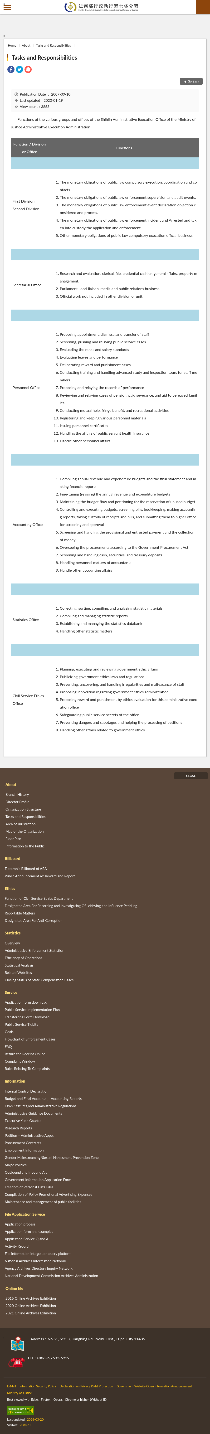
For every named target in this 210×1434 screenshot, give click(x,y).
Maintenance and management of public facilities (43, 1202)
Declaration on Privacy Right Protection (86, 1386)
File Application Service (25, 1214)
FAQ (8, 1046)
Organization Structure (23, 809)
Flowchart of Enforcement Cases (30, 1039)
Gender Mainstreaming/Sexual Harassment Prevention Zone (52, 1157)
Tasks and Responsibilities (53, 45)
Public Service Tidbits (21, 1024)
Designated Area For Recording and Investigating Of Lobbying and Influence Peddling (71, 906)
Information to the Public (24, 846)
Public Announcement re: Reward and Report (40, 876)
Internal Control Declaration (27, 1091)
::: (4, 3)
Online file (14, 1288)
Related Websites (18, 972)
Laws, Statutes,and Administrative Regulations (40, 1106)
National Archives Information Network (35, 1261)
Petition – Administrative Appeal (30, 1135)
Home (12, 45)
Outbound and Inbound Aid (26, 1172)
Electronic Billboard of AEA (26, 868)
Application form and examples (29, 1231)
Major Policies (16, 1165)
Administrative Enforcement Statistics (34, 950)
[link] (11, 70)
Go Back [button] (193, 81)
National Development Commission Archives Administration (51, 1276)
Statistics (12, 933)
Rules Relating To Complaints (27, 1068)
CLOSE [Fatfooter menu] (191, 776)
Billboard (12, 858)
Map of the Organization (24, 831)
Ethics (10, 888)
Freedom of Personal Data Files (29, 1187)
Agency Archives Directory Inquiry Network (39, 1268)
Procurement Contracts (23, 1143)
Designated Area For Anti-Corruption (33, 920)
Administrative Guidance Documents (33, 1113)
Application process (20, 1224)
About (26, 45)
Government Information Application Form (38, 1179)
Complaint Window (20, 1061)
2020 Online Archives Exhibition (30, 1305)
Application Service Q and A (27, 1239)
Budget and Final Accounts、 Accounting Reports (43, 1098)
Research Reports (18, 1128)
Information (15, 1081)
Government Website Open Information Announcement (154, 1386)
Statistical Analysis (19, 965)
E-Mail (11, 1386)
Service (11, 992)
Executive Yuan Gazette (23, 1120)
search (203, 7)
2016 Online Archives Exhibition (30, 1298)
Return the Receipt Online (25, 1054)
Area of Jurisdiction (20, 824)
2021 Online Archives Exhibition (30, 1313)
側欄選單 (7, 7)
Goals (9, 1032)
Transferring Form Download (27, 1017)
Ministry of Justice (19, 1393)
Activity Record (17, 1246)
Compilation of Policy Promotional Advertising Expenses (48, 1194)
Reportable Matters (20, 913)
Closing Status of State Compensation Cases (39, 980)
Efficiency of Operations (23, 958)
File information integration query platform (38, 1253)
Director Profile (17, 802)
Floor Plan (13, 838)
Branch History (17, 794)
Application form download (26, 1002)
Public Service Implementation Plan (32, 1009)
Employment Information (24, 1150)
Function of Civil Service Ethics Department (39, 898)
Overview (12, 943)
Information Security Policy (38, 1386)
